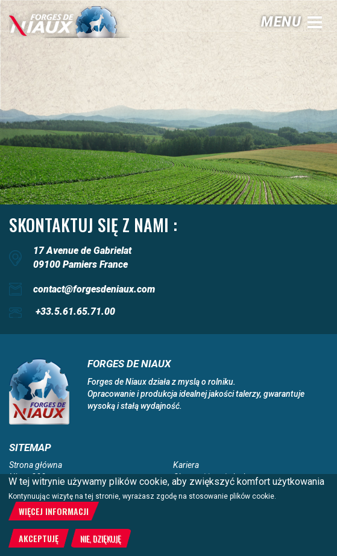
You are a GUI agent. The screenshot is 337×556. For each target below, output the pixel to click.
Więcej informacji (54, 511)
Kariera (186, 465)
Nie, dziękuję (100, 538)
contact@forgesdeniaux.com (94, 289)
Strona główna (35, 465)
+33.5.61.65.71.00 (75, 311)
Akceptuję (38, 538)
